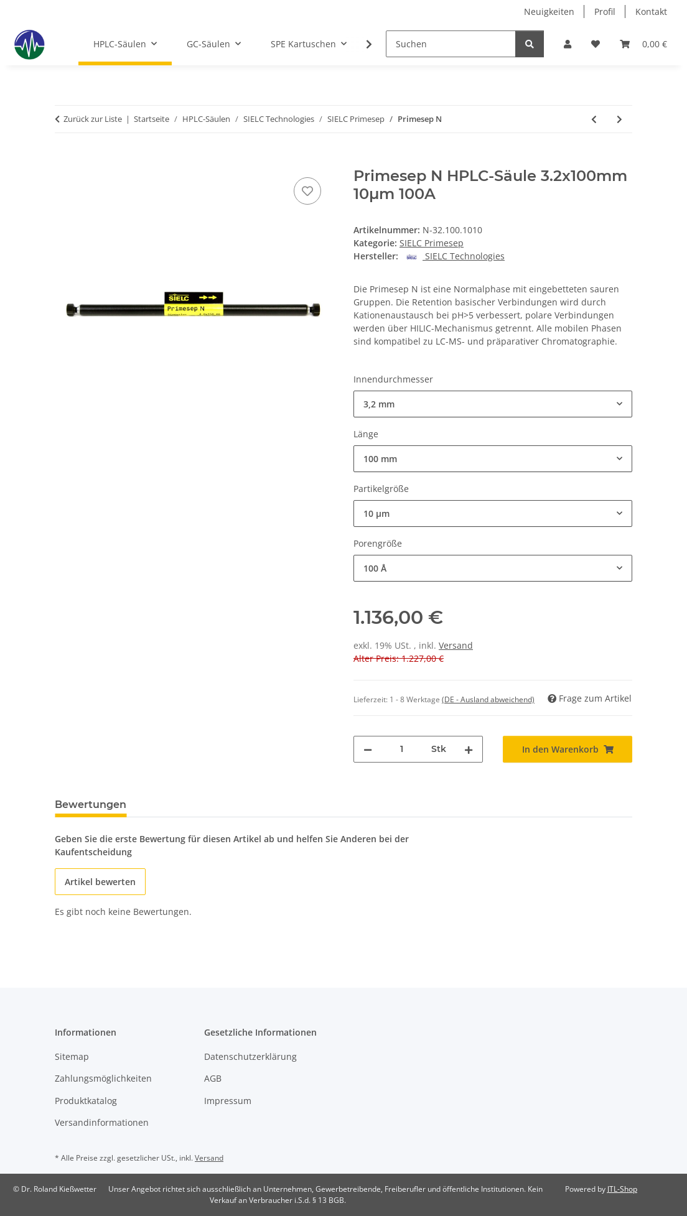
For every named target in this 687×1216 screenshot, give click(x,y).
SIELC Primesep (432, 243)
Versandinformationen (102, 1122)
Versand (456, 645)
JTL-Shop (622, 1189)
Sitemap (72, 1056)
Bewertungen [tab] (90, 804)
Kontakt (651, 11)
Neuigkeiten (549, 11)
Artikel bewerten (100, 882)
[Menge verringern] (367, 749)
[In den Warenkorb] (65, 160)
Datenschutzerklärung (250, 1056)
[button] (567, 43)
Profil (604, 11)
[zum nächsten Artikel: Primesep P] (619, 119)
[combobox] (492, 404)
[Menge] (402, 749)
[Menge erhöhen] (468, 749)
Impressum (227, 1101)
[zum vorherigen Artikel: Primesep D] (594, 119)
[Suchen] (451, 43)
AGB (213, 1078)
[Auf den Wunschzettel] (307, 191)
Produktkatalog (86, 1101)
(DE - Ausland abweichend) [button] (488, 699)
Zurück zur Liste (92, 118)
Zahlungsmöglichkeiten (103, 1078)
